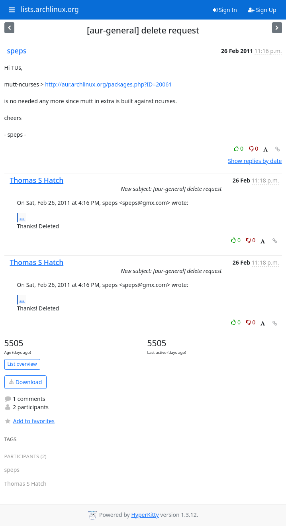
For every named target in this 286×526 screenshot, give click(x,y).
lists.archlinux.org (50, 9)
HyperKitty (145, 514)
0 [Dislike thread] (254, 148)
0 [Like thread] (239, 148)
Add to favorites (29, 421)
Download (25, 382)
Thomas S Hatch (37, 180)
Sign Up (262, 10)
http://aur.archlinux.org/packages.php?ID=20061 (108, 84)
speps (17, 50)
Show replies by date (255, 161)
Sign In (225, 10)
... (22, 217)
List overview (22, 364)
